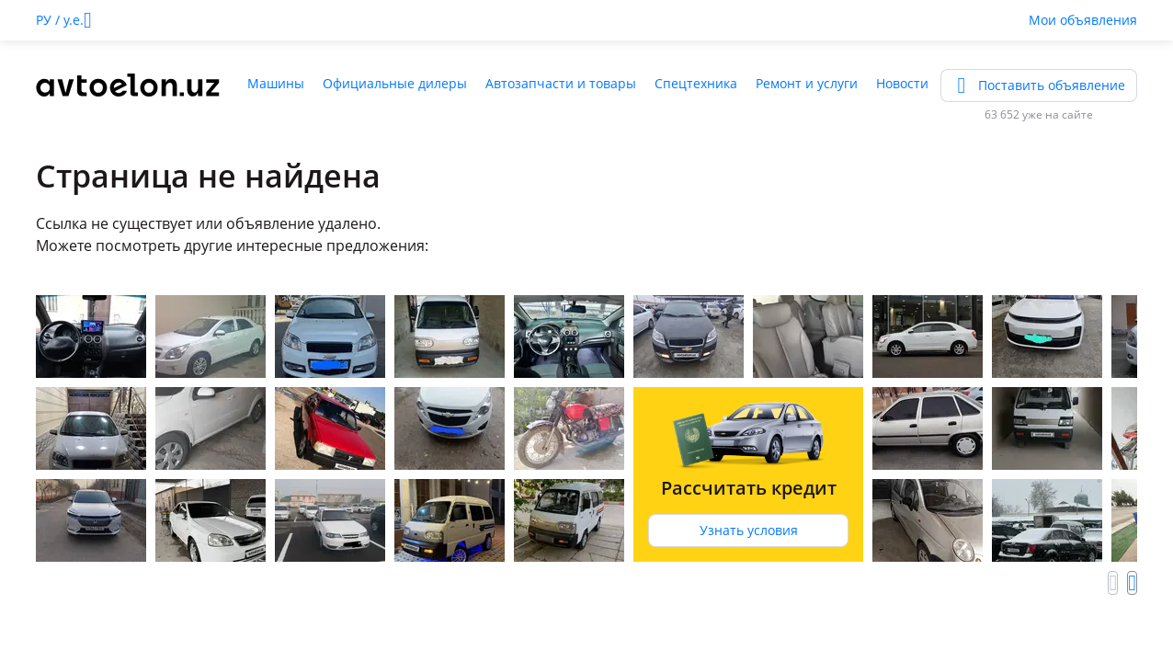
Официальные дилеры (395, 83)
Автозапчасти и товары (560, 83)
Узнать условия (749, 530)
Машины (275, 83)
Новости (902, 83)
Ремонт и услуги (807, 83)
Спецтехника (696, 83)
